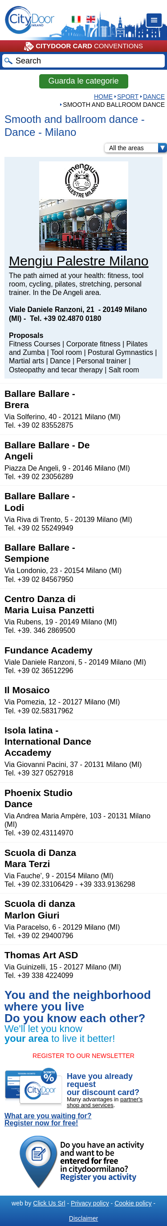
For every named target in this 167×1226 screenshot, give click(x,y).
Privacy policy (90, 1203)
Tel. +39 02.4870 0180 (65, 318)
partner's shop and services (105, 1102)
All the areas (138, 147)
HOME (103, 96)
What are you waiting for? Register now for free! (48, 1119)
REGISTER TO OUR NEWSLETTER (83, 1056)
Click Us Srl (49, 1203)
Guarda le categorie (83, 80)
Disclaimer (83, 1218)
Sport (127, 96)
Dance (154, 96)
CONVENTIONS (83, 46)
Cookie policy (132, 1203)
